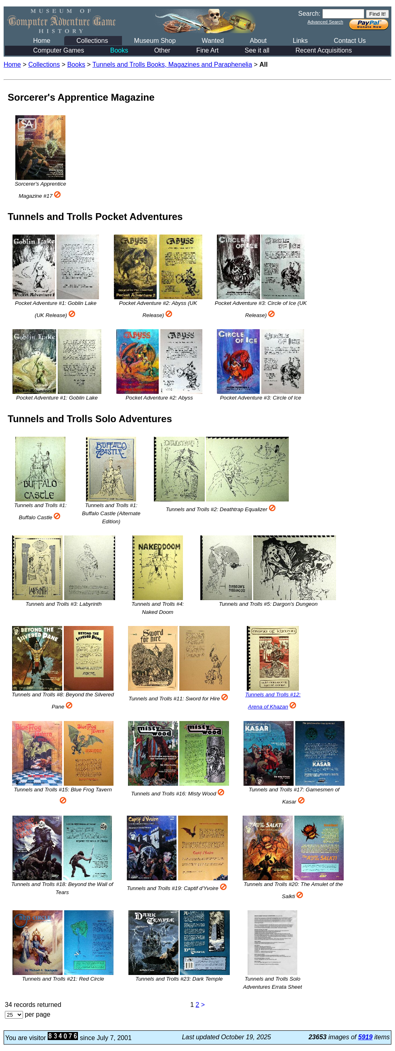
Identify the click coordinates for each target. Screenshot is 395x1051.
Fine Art (207, 50)
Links (300, 40)
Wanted (213, 40)
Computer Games (58, 50)
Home (41, 40)
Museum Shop (155, 40)
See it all (257, 50)
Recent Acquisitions (324, 50)
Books (119, 50)
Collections (92, 40)
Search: (309, 13)
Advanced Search (325, 21)
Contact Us (350, 40)
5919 (365, 1037)
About (258, 40)
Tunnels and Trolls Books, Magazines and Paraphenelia (172, 64)
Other (162, 50)
